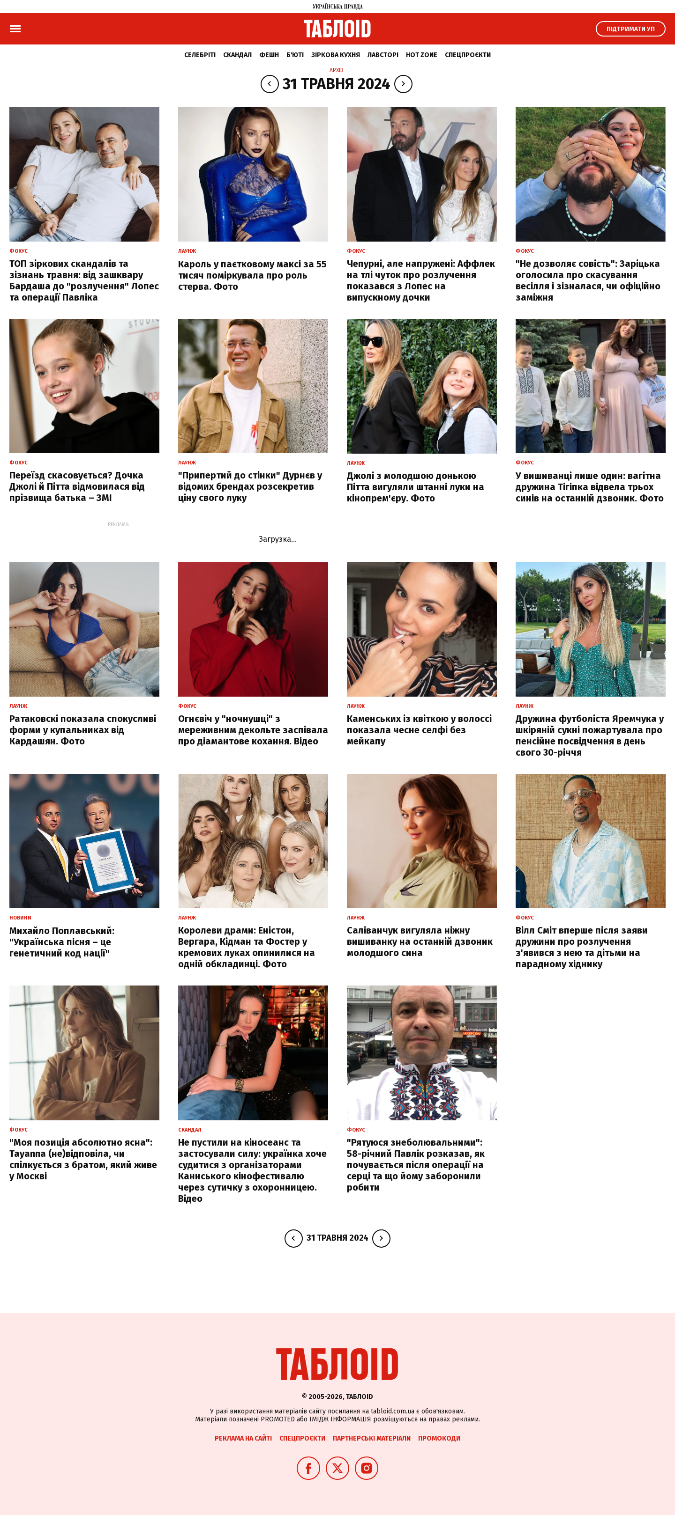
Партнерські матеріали (372, 1438)
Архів (337, 70)
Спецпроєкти (468, 55)
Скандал (237, 55)
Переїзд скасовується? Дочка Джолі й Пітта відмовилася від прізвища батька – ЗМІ (77, 486)
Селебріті (200, 55)
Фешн (269, 55)
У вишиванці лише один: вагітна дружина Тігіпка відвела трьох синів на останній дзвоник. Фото (590, 487)
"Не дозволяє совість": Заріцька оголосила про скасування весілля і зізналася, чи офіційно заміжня (588, 280)
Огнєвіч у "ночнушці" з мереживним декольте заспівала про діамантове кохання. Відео (253, 730)
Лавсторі (383, 55)
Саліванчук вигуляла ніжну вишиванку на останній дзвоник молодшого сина (420, 941)
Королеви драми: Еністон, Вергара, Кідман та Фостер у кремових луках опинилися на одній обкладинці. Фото (246, 947)
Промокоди (439, 1438)
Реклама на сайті (243, 1438)
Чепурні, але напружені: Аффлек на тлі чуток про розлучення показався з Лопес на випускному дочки (421, 280)
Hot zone (421, 55)
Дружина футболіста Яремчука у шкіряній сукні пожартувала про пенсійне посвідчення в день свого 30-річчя (590, 735)
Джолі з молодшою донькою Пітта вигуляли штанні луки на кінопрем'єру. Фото (415, 487)
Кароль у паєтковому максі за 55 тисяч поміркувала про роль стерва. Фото (252, 275)
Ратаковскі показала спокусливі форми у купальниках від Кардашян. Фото (82, 730)
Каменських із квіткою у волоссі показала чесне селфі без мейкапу (419, 730)
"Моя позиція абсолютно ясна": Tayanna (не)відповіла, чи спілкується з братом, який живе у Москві (83, 1159)
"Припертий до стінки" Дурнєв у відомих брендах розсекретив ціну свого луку (250, 486)
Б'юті (295, 55)
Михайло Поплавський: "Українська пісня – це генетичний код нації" (61, 942)
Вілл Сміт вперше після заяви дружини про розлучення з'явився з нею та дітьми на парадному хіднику (582, 947)
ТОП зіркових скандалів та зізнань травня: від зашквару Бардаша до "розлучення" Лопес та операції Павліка (84, 280)
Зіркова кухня (335, 55)
